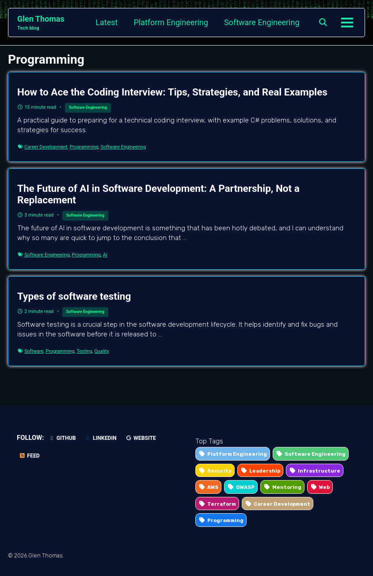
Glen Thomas (41, 23)
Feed (29, 456)
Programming (84, 147)
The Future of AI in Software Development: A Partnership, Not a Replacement (158, 194)
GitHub (62, 438)
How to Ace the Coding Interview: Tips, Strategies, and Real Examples (172, 92)
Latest (106, 22)
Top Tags (209, 441)
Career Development (45, 147)
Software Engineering (262, 22)
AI (105, 255)
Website (141, 438)
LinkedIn (101, 438)
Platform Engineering (170, 22)
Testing (84, 351)
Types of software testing (74, 296)
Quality (101, 351)
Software (33, 351)
